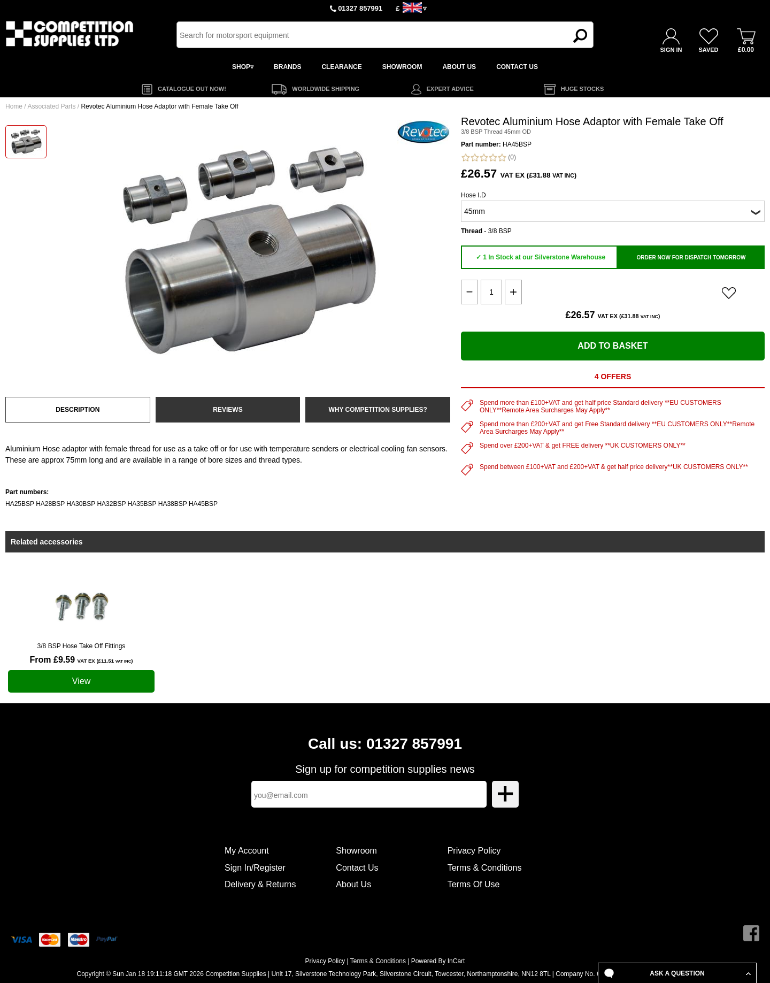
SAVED (708, 50)
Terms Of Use (474, 884)
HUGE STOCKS (582, 89)
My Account (247, 850)
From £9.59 (81, 659)
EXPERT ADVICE (450, 89)
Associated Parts (51, 106)
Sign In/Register (255, 867)
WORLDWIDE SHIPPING (325, 89)
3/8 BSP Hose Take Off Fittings (81, 646)
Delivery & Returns (260, 884)
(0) (488, 157)
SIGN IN (671, 50)
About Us (353, 884)
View (81, 681)
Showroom (356, 850)
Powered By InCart (438, 961)
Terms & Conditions (485, 867)
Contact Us (357, 867)
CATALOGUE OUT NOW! (192, 89)
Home (13, 106)
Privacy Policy (474, 850)
